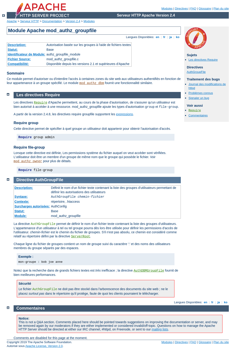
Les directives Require (203, 59)
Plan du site (221, 8)
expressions (124, 114)
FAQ (193, 8)
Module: (20, 216)
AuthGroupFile (196, 72)
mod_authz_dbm (91, 83)
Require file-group (29, 147)
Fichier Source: (19, 59)
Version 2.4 (72, 21)
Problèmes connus (200, 93)
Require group (26, 123)
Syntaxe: (21, 196)
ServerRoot (80, 236)
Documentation (52, 21)
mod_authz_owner (28, 161)
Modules (166, 8)
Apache (12, 21)
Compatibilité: (18, 64)
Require (194, 110)
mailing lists (160, 329)
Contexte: (21, 201)
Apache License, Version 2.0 (44, 346)
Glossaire (205, 8)
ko (177, 37)
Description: (17, 45)
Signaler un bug (198, 98)
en (157, 37)
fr (164, 37)
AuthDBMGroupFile (149, 270)
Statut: (13, 49)
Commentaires (198, 115)
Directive (25, 180)
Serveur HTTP (29, 21)
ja (171, 37)
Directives (181, 8)
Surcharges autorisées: (32, 206)
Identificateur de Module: (26, 54)
